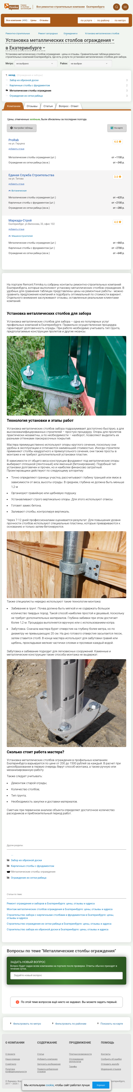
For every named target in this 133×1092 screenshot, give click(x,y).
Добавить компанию (47, 1059)
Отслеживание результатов (76, 1060)
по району (103, 20)
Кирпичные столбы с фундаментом (30, 85)
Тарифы (73, 1066)
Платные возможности (80, 1054)
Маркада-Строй (20, 220)
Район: (64, 63)
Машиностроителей (22, 236)
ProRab (13, 140)
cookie (50, 1085)
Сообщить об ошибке (111, 1059)
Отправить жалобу (110, 1064)
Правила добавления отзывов (47, 1070)
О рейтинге (10, 1064)
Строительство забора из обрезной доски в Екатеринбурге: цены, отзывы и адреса (57, 929)
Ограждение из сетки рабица (26, 96)
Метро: (10, 63)
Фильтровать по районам (69, 1023)
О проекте (10, 1054)
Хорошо (101, 1085)
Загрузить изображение (49, 1064)
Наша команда (12, 1059)
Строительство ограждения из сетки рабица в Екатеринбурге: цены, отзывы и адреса (59, 923)
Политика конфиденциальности (16, 1070)
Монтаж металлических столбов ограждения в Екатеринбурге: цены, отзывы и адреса (59, 909)
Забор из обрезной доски (24, 80)
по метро (120, 20)
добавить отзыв (16, 149)
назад (25, 75)
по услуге (86, 20)
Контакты (105, 1054)
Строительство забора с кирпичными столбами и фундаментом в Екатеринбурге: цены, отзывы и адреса (60, 916)
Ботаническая (19, 190)
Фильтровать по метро (25, 1023)
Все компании (16, 20)
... (12, 854)
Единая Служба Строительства (31, 175)
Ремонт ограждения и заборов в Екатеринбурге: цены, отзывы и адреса (51, 903)
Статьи (40, 1054)
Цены (33, 20)
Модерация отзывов (111, 1069)
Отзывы (44, 20)
